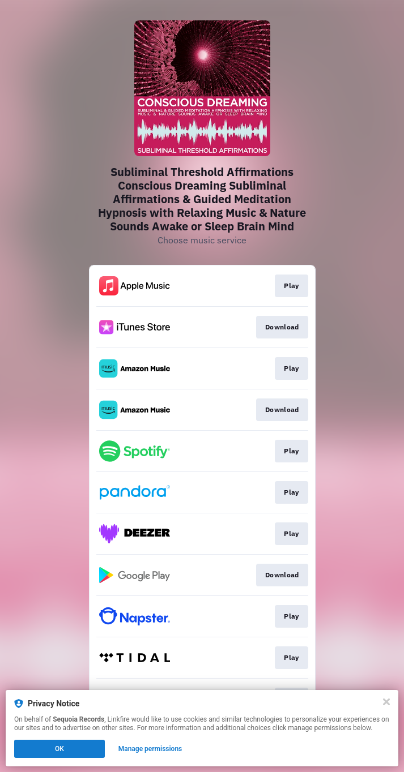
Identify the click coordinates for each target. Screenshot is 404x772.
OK (59, 749)
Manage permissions (150, 749)
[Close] (386, 702)
